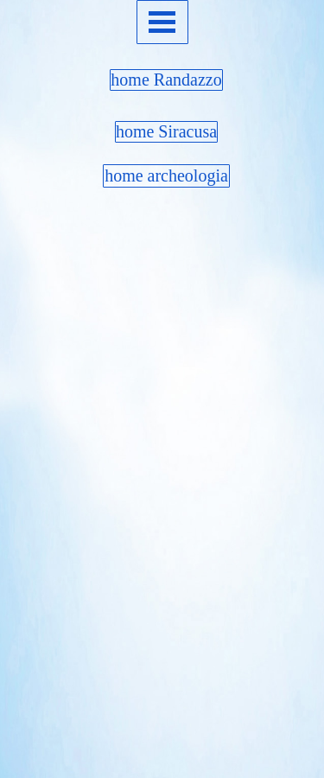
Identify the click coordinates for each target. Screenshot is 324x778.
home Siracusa (166, 131)
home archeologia (166, 175)
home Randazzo (166, 79)
